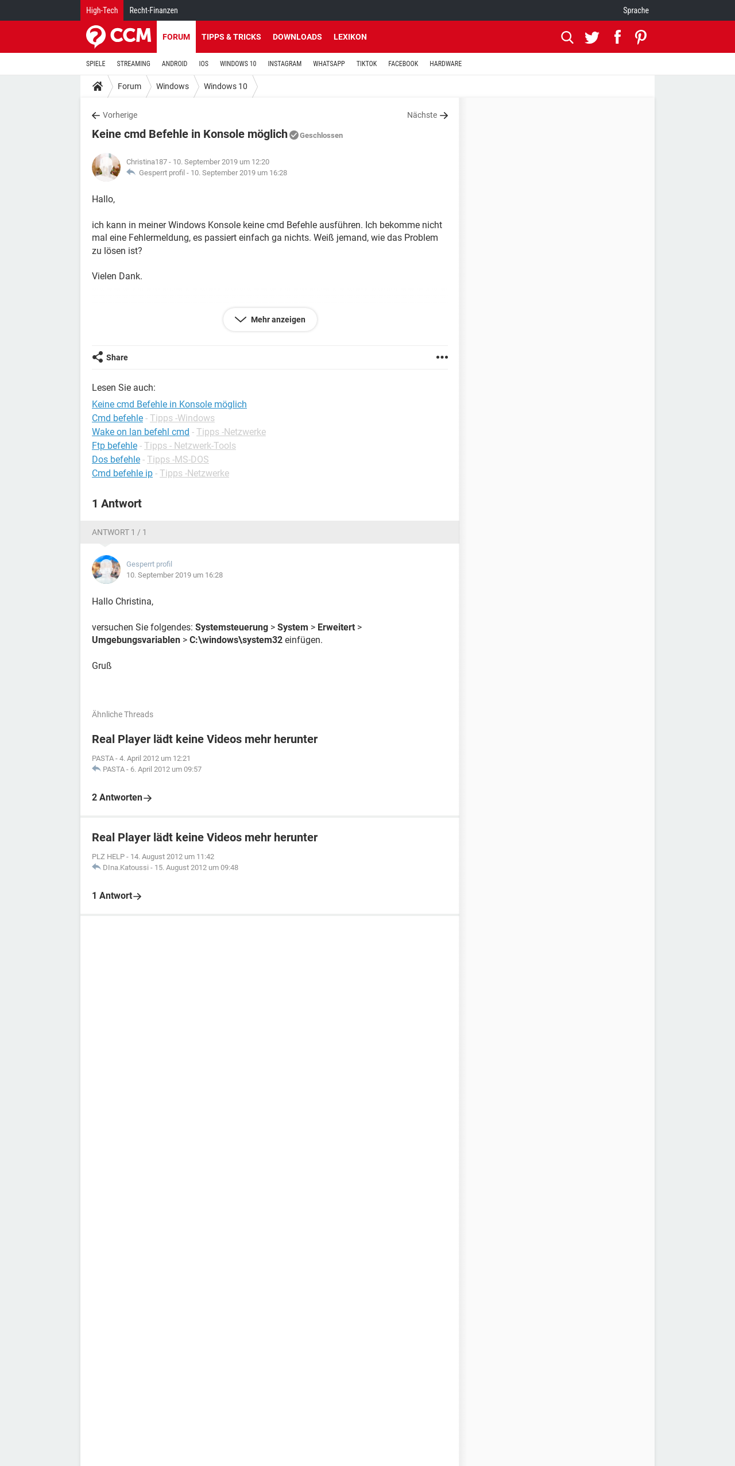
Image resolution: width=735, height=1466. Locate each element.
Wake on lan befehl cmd (140, 431)
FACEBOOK (403, 64)
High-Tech (102, 10)
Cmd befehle (117, 418)
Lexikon (350, 36)
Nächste (422, 115)
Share (117, 357)
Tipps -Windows (182, 418)
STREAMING (133, 64)
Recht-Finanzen (153, 10)
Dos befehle (116, 459)
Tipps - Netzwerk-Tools (190, 445)
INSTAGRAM (285, 64)
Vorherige (120, 115)
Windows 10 (225, 86)
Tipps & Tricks (231, 36)
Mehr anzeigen (277, 319)
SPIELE (96, 64)
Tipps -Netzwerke (231, 431)
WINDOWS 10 (238, 64)
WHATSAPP (329, 64)
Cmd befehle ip (122, 473)
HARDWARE (446, 64)
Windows (172, 86)
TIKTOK (367, 64)
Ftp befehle (114, 445)
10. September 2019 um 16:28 (239, 172)
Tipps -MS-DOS (178, 459)
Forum (176, 36)
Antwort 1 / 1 (119, 532)
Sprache (636, 10)
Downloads (297, 36)
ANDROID (175, 64)
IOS (203, 64)
